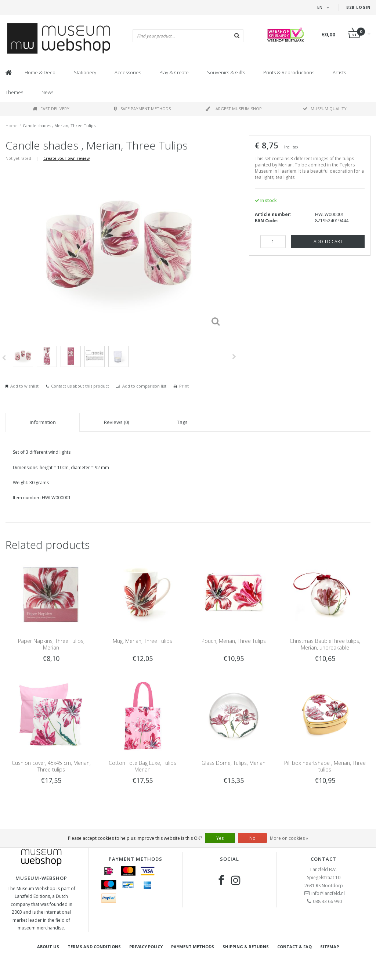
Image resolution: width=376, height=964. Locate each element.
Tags (182, 422)
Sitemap (329, 946)
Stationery (85, 72)
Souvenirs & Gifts (226, 72)
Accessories (128, 72)
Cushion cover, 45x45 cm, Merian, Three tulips (51, 766)
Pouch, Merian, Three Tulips (234, 640)
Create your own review (66, 158)
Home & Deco (40, 72)
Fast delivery (51, 108)
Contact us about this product (80, 386)
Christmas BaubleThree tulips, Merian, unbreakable (325, 644)
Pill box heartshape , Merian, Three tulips (325, 766)
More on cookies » (289, 838)
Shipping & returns (246, 946)
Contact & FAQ (294, 946)
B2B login (358, 7)
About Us (48, 946)
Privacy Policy (146, 946)
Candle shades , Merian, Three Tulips (59, 125)
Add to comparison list (144, 386)
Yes (220, 838)
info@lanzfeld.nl (328, 893)
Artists (339, 72)
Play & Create (174, 72)
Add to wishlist (24, 386)
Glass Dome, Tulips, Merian (233, 762)
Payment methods (192, 946)
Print (184, 386)
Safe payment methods (142, 108)
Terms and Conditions (94, 946)
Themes (14, 92)
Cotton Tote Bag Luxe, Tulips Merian (142, 766)
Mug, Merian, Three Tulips (142, 640)
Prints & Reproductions (288, 72)
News (47, 92)
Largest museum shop (234, 108)
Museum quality (325, 108)
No (252, 838)
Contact (323, 859)
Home (12, 125)
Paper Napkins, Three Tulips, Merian (51, 644)
